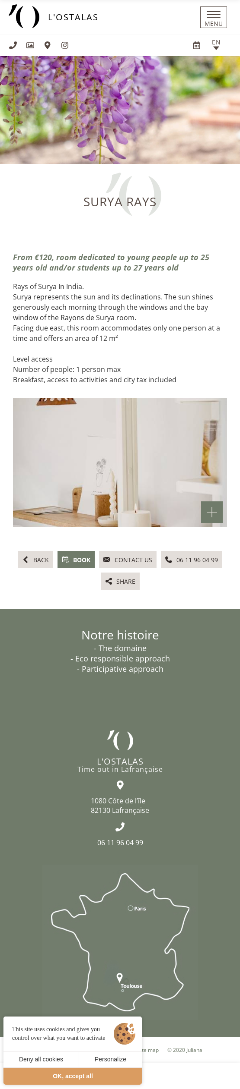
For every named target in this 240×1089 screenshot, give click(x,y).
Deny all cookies (41, 1059)
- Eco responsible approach (120, 658)
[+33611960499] (13, 45)
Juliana (194, 1050)
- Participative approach (120, 669)
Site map (148, 1050)
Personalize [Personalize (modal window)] (110, 1059)
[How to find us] (47, 45)
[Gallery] (30, 45)
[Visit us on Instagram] (65, 45)
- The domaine (120, 648)
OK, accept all (73, 1076)
